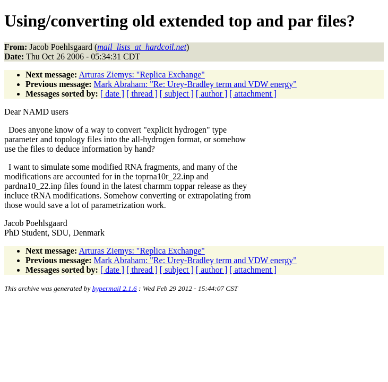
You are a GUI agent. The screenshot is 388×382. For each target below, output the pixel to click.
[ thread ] (142, 93)
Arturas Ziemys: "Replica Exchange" (141, 74)
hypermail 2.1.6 (114, 288)
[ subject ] (177, 93)
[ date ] (112, 93)
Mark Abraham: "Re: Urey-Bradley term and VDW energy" (195, 84)
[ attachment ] (253, 93)
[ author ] (212, 93)
